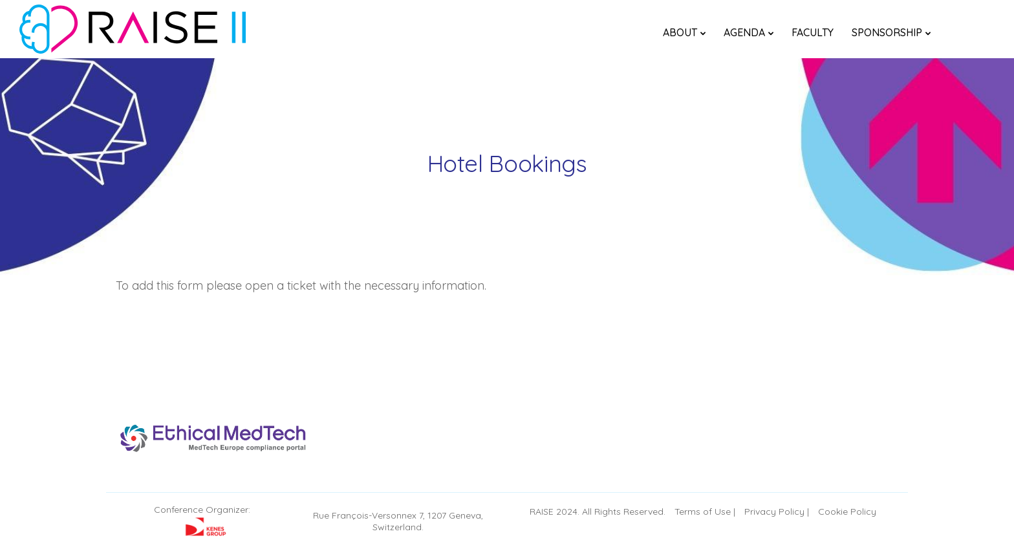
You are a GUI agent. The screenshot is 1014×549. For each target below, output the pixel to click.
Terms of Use (702, 511)
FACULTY (813, 32)
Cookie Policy (847, 511)
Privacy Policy (774, 511)
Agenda (744, 32)
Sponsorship (887, 32)
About (680, 32)
